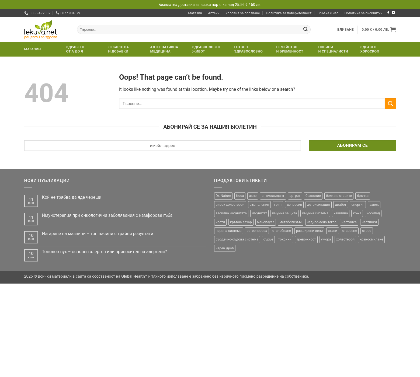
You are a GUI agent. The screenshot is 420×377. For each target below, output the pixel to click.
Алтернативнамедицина (164, 49)
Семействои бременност (289, 49)
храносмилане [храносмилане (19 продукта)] (371, 239)
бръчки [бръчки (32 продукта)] (363, 196)
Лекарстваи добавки (118, 49)
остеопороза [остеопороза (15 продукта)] (257, 231)
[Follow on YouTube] (393, 13)
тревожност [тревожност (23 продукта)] (306, 239)
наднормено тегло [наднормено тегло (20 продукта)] (321, 222)
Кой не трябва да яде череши (71, 197)
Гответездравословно (248, 49)
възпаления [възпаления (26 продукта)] (259, 205)
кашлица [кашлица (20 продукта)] (341, 213)
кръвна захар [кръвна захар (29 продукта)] (241, 222)
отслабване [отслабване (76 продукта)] (281, 231)
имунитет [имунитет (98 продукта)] (259, 213)
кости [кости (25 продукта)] (220, 222)
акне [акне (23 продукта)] (252, 196)
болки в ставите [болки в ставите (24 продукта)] (339, 196)
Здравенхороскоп (369, 49)
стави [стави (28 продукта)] (332, 231)
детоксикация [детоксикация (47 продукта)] (318, 205)
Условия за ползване (242, 13)
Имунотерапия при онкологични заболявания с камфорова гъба (107, 215)
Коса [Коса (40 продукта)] (240, 196)
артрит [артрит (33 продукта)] (295, 196)
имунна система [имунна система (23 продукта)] (315, 213)
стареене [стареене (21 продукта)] (349, 231)
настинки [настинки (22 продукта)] (369, 222)
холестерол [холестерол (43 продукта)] (345, 239)
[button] (345, 29)
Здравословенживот (206, 49)
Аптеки (213, 13)
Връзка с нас (327, 13)
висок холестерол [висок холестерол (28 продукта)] (230, 205)
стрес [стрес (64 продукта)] (366, 231)
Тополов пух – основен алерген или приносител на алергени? (104, 251)
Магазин (195, 13)
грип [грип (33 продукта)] (278, 205)
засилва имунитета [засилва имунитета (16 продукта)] (231, 213)
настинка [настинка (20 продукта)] (349, 222)
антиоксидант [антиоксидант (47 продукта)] (273, 196)
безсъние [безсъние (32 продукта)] (313, 196)
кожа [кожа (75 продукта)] (357, 213)
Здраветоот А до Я (75, 49)
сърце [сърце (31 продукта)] (268, 239)
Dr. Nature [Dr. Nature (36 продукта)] (223, 196)
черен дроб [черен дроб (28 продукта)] (225, 248)
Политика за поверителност (288, 13)
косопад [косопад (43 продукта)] (373, 213)
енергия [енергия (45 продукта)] (357, 205)
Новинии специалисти (333, 49)
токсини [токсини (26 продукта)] (284, 239)
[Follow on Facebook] (388, 13)
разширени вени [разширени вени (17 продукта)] (309, 231)
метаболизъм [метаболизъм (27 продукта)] (290, 222)
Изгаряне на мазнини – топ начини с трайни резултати (97, 233)
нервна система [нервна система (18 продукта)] (229, 231)
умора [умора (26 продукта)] (326, 239)
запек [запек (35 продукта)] (374, 205)
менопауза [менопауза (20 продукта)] (266, 222)
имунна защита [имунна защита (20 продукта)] (284, 213)
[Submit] (305, 29)
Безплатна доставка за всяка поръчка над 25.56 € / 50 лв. (210, 4)
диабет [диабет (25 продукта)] (340, 205)
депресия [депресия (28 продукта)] (294, 205)
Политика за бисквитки (363, 13)
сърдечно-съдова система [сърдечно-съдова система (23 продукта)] (237, 239)
